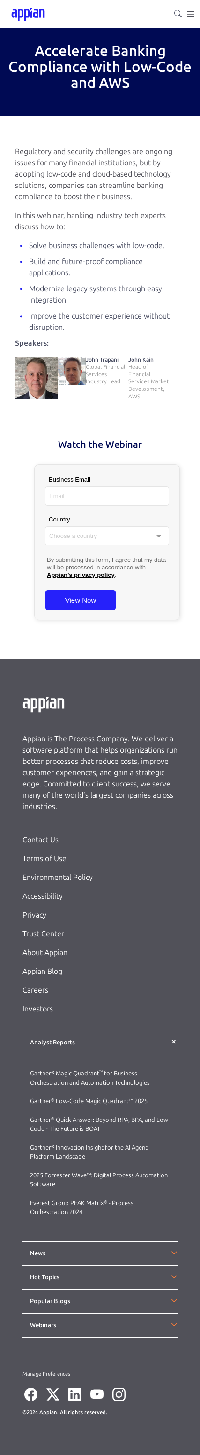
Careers (35, 990)
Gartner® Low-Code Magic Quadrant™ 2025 (89, 1101)
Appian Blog (42, 971)
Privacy (34, 914)
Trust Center (43, 933)
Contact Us (40, 839)
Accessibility (42, 896)
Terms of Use (44, 858)
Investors (37, 1008)
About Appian (44, 952)
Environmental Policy (57, 877)
